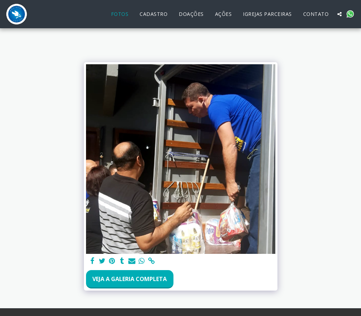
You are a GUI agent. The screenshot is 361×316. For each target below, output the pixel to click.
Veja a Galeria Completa (129, 279)
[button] (339, 14)
